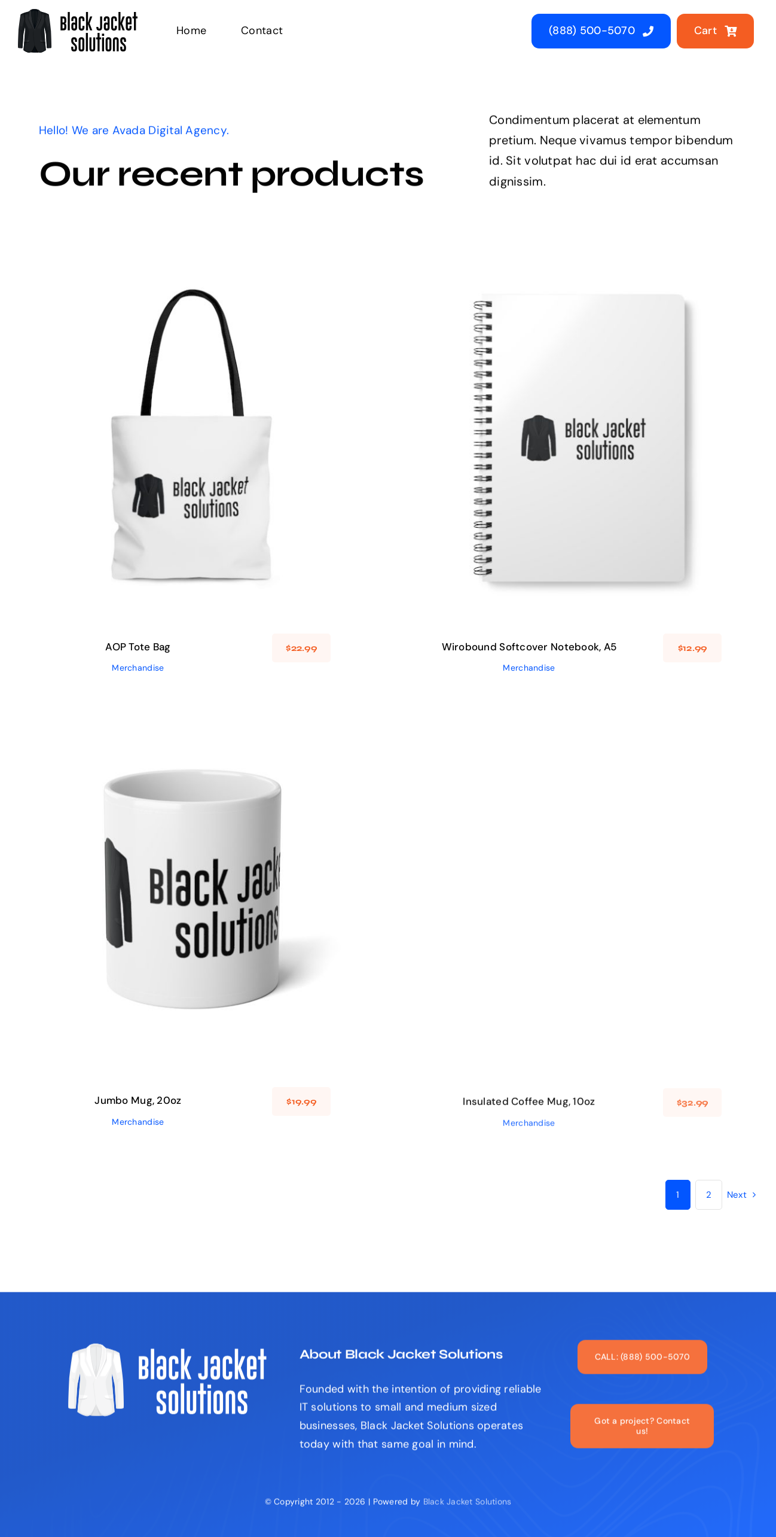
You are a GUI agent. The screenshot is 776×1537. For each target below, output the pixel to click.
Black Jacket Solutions (467, 1508)
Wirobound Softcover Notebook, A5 (529, 647)
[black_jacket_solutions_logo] (78, 14)
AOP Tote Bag (137, 646)
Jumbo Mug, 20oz (137, 1106)
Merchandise (138, 667)
